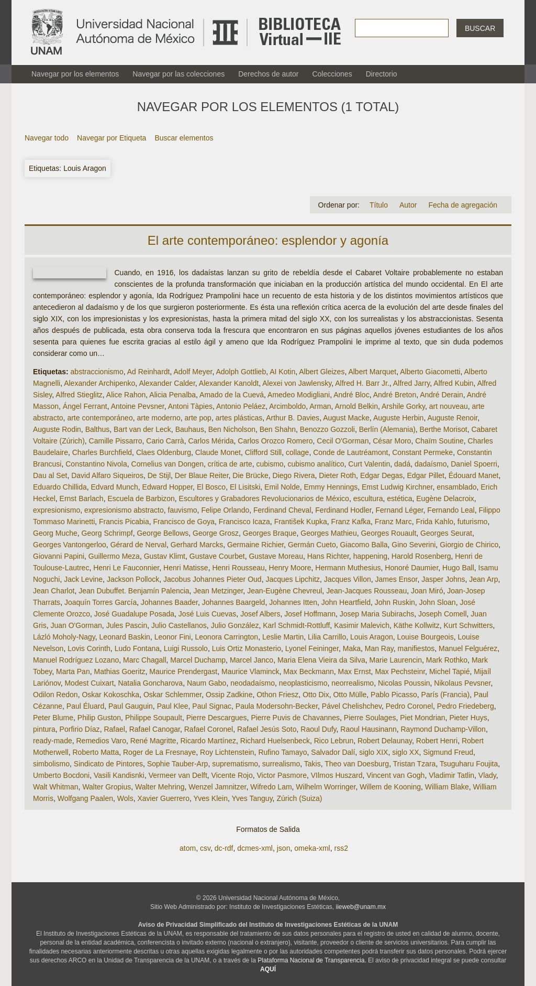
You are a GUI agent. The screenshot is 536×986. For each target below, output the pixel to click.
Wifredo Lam (271, 787)
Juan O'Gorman (76, 625)
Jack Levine (83, 579)
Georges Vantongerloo (69, 544)
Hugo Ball (458, 568)
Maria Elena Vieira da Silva (321, 660)
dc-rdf (224, 848)
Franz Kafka (351, 521)
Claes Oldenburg (163, 452)
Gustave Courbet (217, 556)
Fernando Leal (450, 510)
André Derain (441, 395)
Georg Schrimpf (107, 533)
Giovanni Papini (58, 556)
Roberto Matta (95, 752)
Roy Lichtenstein (227, 752)
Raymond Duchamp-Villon (443, 729)
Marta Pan (73, 671)
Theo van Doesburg (357, 764)
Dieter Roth (337, 475)
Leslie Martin (283, 637)
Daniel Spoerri (474, 464)
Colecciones (332, 74)
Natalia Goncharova (150, 683)
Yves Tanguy (252, 798)
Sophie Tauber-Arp (177, 764)
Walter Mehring (159, 787)
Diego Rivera (294, 475)
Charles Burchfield (102, 452)
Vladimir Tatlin (451, 775)
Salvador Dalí (333, 752)
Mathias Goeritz (119, 671)
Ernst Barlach (82, 498)
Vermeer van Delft (178, 775)
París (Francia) (445, 694)
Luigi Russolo (186, 648)
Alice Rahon (126, 395)
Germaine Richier (255, 544)
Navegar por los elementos (75, 74)
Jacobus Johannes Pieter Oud (212, 579)
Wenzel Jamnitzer (217, 787)
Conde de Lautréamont (350, 452)
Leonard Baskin (124, 637)
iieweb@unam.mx (361, 907)
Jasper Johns (443, 579)
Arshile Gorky (403, 406)
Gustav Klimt (164, 556)
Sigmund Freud (448, 752)
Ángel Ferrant (85, 406)
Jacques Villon (347, 579)
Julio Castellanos (179, 625)
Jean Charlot (53, 591)
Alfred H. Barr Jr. (362, 383)
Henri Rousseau (238, 568)
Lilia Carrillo (327, 637)
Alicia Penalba (172, 395)
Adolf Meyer (192, 371)
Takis (312, 764)
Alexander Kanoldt (229, 383)
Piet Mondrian (422, 717)
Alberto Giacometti (430, 371)
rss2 (341, 848)
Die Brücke (250, 475)
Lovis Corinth (89, 648)
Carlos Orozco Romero (275, 441)
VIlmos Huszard (337, 775)
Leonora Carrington (226, 637)
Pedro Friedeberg (465, 706)
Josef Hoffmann (310, 614)
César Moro (392, 441)
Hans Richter (328, 556)
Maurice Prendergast (183, 671)
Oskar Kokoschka (110, 694)
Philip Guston (99, 717)
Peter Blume (53, 717)
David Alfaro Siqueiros (107, 475)
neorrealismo (352, 683)
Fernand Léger (399, 510)
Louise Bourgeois (425, 637)
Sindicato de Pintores (108, 764)
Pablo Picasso (394, 694)
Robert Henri (436, 740)
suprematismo (235, 764)
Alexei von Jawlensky (296, 383)
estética (399, 498)
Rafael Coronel (208, 729)
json (284, 848)
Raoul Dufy (318, 729)
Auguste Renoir (452, 418)
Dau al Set (50, 475)
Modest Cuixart (89, 683)
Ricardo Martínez (208, 740)
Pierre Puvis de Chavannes (295, 717)
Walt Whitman (56, 787)
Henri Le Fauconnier (126, 568)
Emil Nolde (282, 487)
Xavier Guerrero (163, 798)
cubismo (269, 464)
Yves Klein (211, 798)
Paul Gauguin (130, 706)
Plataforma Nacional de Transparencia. (312, 960)
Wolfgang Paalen (85, 798)
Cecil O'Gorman (342, 441)
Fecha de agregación (462, 205)
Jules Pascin (127, 625)
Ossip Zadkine (229, 694)
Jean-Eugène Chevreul (284, 591)
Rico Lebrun (334, 740)
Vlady (487, 775)
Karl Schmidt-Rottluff (296, 625)
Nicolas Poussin (404, 683)
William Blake (447, 787)
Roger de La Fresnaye (159, 752)
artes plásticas (239, 418)
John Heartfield (346, 602)
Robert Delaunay (385, 740)
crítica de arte (230, 464)
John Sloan (437, 602)
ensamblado (456, 487)
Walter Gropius (106, 787)
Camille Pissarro (115, 441)
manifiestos (416, 648)
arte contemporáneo (99, 418)
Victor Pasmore (282, 775)
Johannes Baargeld (233, 602)
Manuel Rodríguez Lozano (76, 660)
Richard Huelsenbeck (275, 740)
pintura (44, 729)
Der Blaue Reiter (202, 475)
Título (379, 205)
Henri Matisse (185, 568)
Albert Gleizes (321, 371)
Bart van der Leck (142, 429)
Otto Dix (316, 694)
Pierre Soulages (370, 717)
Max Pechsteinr (400, 671)
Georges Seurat (446, 533)
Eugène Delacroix (445, 498)
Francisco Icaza (244, 521)
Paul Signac (211, 706)
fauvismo (182, 510)
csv (205, 848)
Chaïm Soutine (439, 441)
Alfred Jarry (411, 383)
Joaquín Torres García (100, 602)
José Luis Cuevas (207, 614)
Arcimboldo (287, 406)
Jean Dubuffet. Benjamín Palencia (134, 591)
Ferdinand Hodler (343, 510)
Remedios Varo (101, 740)
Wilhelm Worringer (325, 787)
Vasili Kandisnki (119, 775)
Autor (408, 205)
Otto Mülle (349, 694)
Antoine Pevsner (137, 406)
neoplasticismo (303, 683)
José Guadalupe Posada (134, 614)
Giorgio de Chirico (469, 544)
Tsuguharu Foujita (469, 764)
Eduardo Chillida (60, 487)
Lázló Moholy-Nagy (64, 637)
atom (188, 848)
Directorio (381, 74)
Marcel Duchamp (198, 660)
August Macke (346, 418)
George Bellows (162, 533)
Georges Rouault (388, 533)
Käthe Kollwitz (417, 625)
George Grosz (216, 533)
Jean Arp (483, 579)
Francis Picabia (124, 521)
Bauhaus (189, 429)
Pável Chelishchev (352, 706)
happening (370, 556)
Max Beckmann (308, 671)
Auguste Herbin (398, 418)
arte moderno (158, 418)
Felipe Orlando (225, 510)
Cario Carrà (165, 441)
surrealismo (281, 764)
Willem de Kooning (390, 787)
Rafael (114, 729)
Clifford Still (263, 452)
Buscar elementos (183, 138)
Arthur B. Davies (292, 418)
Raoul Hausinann (368, 729)
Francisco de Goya (184, 521)
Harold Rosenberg (421, 556)
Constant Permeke (422, 452)
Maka (352, 648)
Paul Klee (172, 706)
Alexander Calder (167, 383)
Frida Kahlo (434, 521)
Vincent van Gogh (395, 775)
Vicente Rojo (232, 775)
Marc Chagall (144, 660)
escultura (368, 498)
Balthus (97, 429)
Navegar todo (47, 138)
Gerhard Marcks (197, 544)
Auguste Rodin (57, 429)
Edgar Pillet (425, 475)
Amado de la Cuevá (231, 395)
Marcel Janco (251, 660)
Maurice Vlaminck (250, 671)
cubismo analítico (315, 464)
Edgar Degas (381, 475)
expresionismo (56, 510)
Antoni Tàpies (190, 406)
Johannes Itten (293, 602)
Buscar (480, 28)
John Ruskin (395, 602)
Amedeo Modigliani (298, 395)
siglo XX (405, 752)
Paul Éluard (85, 706)
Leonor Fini (172, 637)
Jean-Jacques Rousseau (366, 591)
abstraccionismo (97, 371)
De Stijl (159, 475)
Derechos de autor (268, 74)
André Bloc (351, 395)
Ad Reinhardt (148, 371)
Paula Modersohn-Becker (277, 706)
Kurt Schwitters (468, 625)
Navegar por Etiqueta (111, 138)
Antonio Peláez (240, 406)
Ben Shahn (278, 429)
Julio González (235, 625)
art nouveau (448, 406)
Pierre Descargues (216, 717)
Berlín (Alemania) (387, 429)
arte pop (198, 418)
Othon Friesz (277, 694)
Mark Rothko (446, 660)
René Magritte (153, 740)
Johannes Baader (169, 602)
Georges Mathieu (328, 533)
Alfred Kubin (453, 383)
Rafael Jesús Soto (267, 729)
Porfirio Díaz (80, 729)
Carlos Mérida (210, 441)
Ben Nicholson (231, 429)
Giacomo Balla (363, 544)
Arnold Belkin (356, 406)
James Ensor (396, 579)
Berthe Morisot (443, 429)
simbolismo (51, 764)
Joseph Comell (442, 614)
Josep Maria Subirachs (377, 614)
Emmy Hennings (331, 487)
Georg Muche (55, 533)
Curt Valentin (369, 464)
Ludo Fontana (137, 648)
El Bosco (211, 487)
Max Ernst (354, 671)
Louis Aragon (371, 637)
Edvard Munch (114, 487)
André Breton (395, 395)
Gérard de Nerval (138, 544)
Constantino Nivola (96, 464)
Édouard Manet (474, 475)
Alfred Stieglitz (78, 395)
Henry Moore (290, 568)
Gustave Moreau (276, 556)
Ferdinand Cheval (282, 510)
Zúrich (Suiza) (299, 798)
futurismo (472, 521)
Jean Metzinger (218, 591)
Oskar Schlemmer (172, 694)
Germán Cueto (312, 544)
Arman (320, 406)
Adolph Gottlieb (241, 371)
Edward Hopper (167, 487)
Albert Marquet (372, 371)
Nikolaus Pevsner (462, 683)
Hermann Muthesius (348, 568)
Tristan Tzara (414, 764)
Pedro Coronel (409, 706)
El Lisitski (245, 487)
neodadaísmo (252, 683)
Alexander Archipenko (99, 383)
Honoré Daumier (411, 568)
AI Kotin (282, 371)
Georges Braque (270, 533)
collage (297, 452)
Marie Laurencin (396, 660)
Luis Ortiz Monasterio (246, 648)
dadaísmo (430, 464)
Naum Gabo (206, 683)
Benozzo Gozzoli (327, 429)
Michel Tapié (449, 671)
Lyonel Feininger (312, 648)
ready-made (52, 740)
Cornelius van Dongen (167, 464)
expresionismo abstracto (124, 510)
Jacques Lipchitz (292, 579)
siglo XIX (373, 752)
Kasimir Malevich (361, 625)
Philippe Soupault (153, 717)
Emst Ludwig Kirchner (397, 487)
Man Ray (379, 648)
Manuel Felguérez (468, 648)
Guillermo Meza (114, 556)
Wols (125, 798)
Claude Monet (218, 452)
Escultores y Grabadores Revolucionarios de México (264, 498)
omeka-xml (312, 848)
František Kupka (300, 521)
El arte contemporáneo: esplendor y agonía (268, 240)
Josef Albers (260, 614)
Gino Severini (414, 544)
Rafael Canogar (154, 729)
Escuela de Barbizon (140, 498)
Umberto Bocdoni (61, 775)
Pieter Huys (468, 717)
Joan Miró (427, 591)
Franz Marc (393, 521)
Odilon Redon (55, 694)
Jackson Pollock (133, 579)
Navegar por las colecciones (178, 74)
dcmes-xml (255, 848)
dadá (402, 464)
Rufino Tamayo (282, 752)
